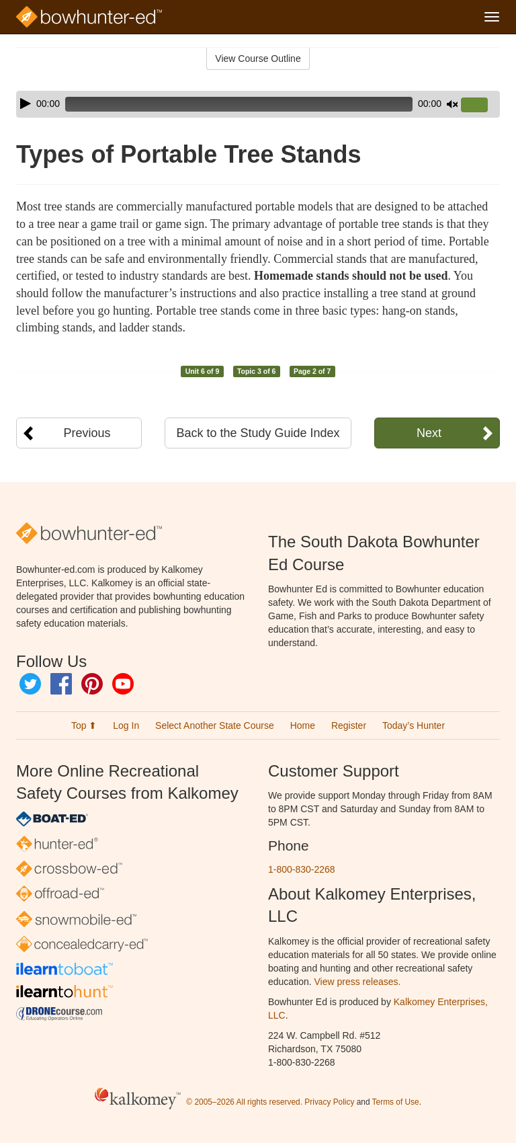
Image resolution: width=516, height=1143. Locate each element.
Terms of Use (395, 1102)
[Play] (25, 103)
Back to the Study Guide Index (257, 433)
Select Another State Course (214, 725)
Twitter (30, 684)
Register (348, 725)
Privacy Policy (329, 1102)
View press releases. (357, 981)
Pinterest (92, 684)
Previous (87, 433)
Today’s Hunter (413, 725)
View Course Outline (257, 58)
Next (429, 433)
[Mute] (452, 104)
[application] (258, 104)
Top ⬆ (84, 725)
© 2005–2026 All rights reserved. (244, 1102)
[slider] (239, 104)
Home (302, 725)
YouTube (123, 684)
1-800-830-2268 (301, 869)
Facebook (61, 684)
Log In (126, 725)
